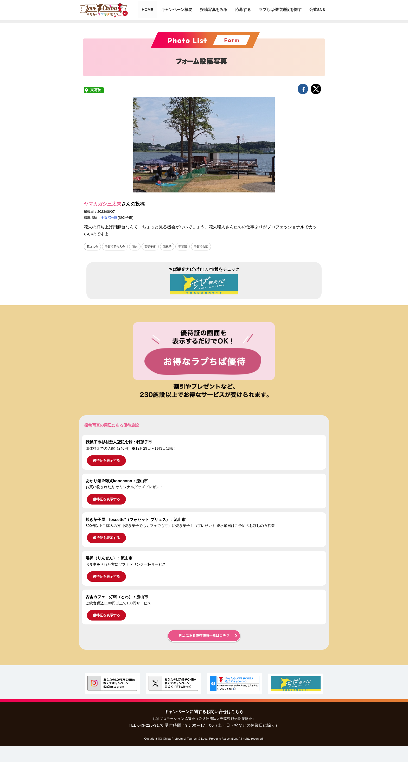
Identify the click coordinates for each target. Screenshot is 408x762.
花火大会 (93, 246)
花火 (138, 246)
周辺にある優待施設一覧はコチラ (204, 636)
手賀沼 (188, 246)
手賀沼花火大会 (117, 246)
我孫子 (172, 246)
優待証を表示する (106, 461)
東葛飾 (95, 90)
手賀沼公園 (109, 217)
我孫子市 (154, 246)
